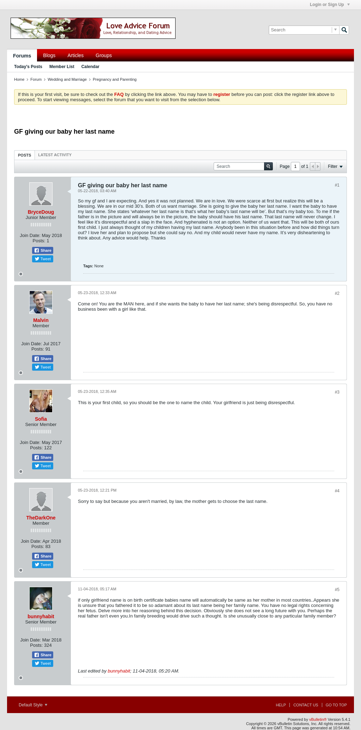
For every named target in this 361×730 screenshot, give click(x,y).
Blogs (49, 55)
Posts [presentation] (24, 155)
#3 (337, 392)
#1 (337, 185)
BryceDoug (41, 212)
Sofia (41, 419)
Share (42, 250)
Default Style (33, 704)
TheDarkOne (40, 518)
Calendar (90, 66)
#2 (337, 293)
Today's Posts (28, 66)
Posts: (39, 240)
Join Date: (30, 235)
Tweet (43, 258)
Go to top (336, 705)
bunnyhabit (40, 616)
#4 (337, 490)
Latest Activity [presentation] (55, 155)
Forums (22, 56)
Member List (61, 66)
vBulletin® (318, 719)
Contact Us (305, 705)
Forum (36, 79)
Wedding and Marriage (67, 79)
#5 (337, 589)
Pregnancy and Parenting (114, 79)
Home (19, 79)
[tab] (24, 155)
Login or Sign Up (330, 4)
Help (281, 705)
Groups (104, 55)
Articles (75, 55)
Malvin (41, 320)
